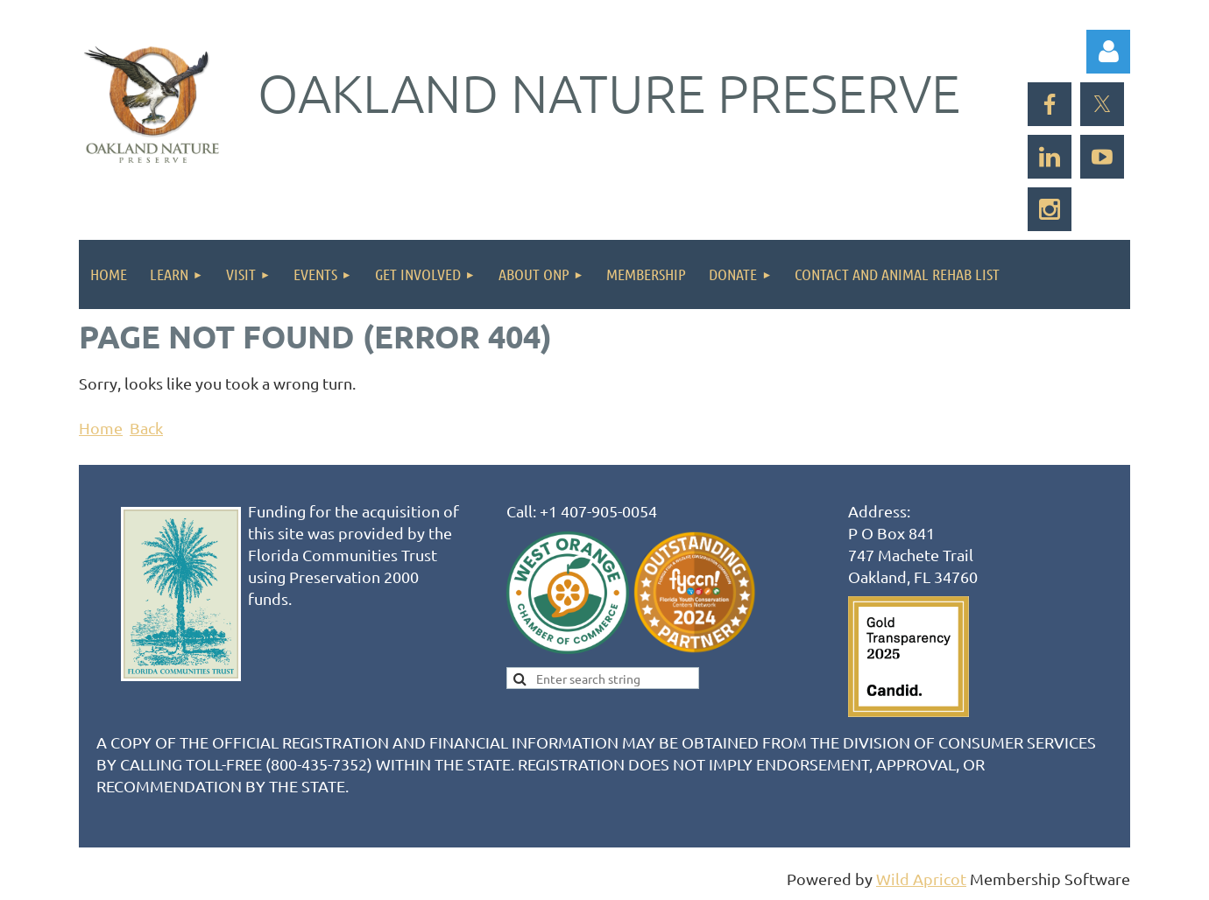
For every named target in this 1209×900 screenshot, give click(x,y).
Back (146, 427)
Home (101, 427)
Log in (1108, 52)
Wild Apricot (921, 878)
